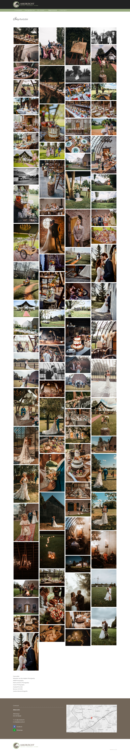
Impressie (52, 10)
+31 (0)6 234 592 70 (19, 720)
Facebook (17, 726)
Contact (63, 10)
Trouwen (18, 10)
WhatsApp (18, 730)
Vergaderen (30, 10)
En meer (41, 10)
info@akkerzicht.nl (19, 722)
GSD (116, 749)
